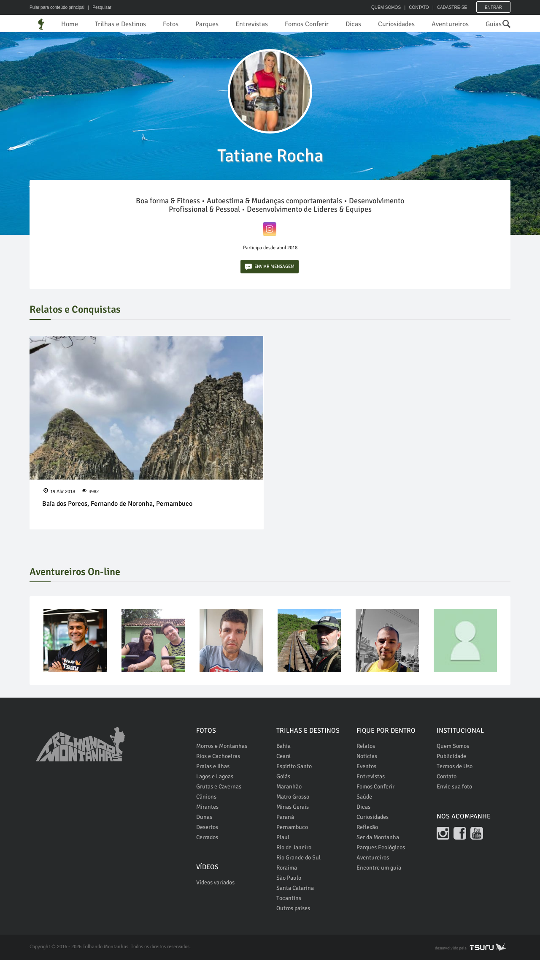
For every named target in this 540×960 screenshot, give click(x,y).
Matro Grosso (292, 796)
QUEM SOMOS (386, 7)
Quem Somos (453, 746)
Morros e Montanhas (221, 746)
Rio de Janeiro (293, 847)
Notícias (366, 756)
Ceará (283, 756)
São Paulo (288, 877)
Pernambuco (292, 827)
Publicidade (451, 756)
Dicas (353, 24)
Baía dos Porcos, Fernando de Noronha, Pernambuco (117, 503)
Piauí (282, 837)
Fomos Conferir (307, 24)
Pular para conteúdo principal (57, 7)
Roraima (286, 867)
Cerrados (207, 837)
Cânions (206, 796)
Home (69, 24)
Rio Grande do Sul (298, 857)
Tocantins (288, 898)
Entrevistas (251, 24)
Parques (207, 24)
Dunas (204, 817)
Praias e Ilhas (213, 766)
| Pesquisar (98, 7)
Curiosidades (396, 24)
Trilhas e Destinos (120, 24)
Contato (446, 776)
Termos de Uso (454, 766)
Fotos (170, 24)
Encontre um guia (378, 867)
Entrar (493, 7)
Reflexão (367, 827)
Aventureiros (450, 24)
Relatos (365, 746)
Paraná (285, 817)
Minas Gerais (292, 806)
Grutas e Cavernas (218, 786)
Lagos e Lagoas (214, 776)
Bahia (283, 746)
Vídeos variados (215, 882)
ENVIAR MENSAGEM (269, 267)
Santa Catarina (295, 888)
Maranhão (289, 786)
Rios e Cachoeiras (218, 756)
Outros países (293, 908)
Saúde (364, 796)
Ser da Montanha (377, 837)
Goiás (283, 776)
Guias (494, 24)
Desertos (207, 827)
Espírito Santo (294, 766)
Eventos (366, 766)
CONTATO (419, 7)
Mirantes (207, 806)
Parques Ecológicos (380, 847)
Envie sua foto (454, 786)
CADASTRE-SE (452, 7)
